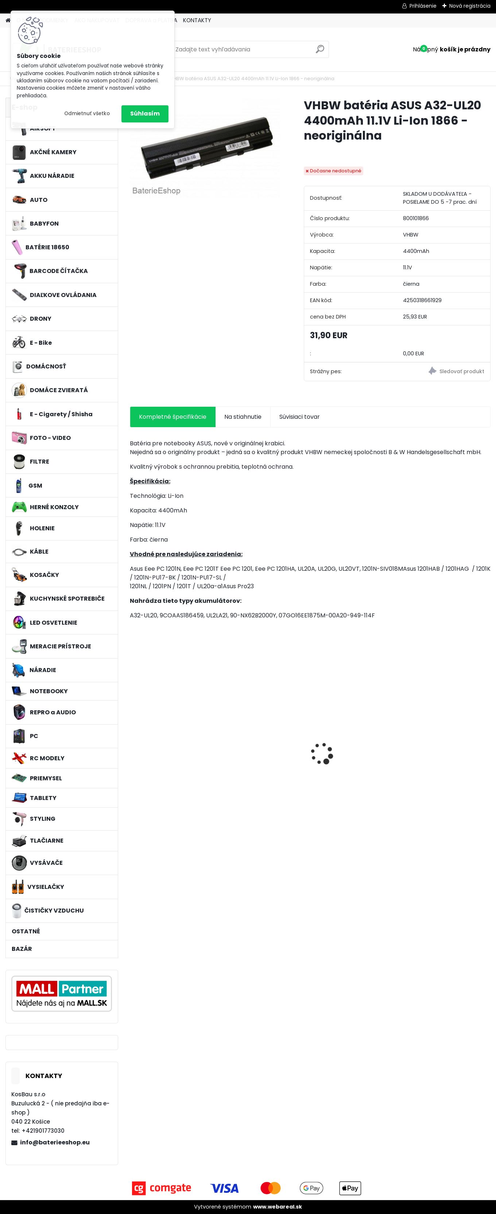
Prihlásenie (423, 5)
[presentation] (133, 741)
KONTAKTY (197, 20)
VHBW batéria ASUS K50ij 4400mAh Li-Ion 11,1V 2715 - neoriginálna (356, 739)
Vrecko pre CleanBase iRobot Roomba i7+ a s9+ (445, 741)
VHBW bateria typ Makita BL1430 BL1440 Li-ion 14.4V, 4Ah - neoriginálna (172, 755)
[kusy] (149, 803)
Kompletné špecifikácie (172, 417)
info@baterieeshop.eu (55, 1142)
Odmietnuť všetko (87, 113)
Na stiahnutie (242, 417)
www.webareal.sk (277, 1206)
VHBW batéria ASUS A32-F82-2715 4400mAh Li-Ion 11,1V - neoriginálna (262, 739)
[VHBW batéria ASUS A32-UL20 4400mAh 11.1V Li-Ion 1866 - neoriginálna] (205, 148)
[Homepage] (8, 20)
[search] (320, 52)
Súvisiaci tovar (299, 417)
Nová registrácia (470, 5)
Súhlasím (145, 113)
